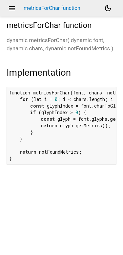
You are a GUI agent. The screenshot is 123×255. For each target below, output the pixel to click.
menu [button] (12, 8)
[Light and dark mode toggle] (108, 8)
